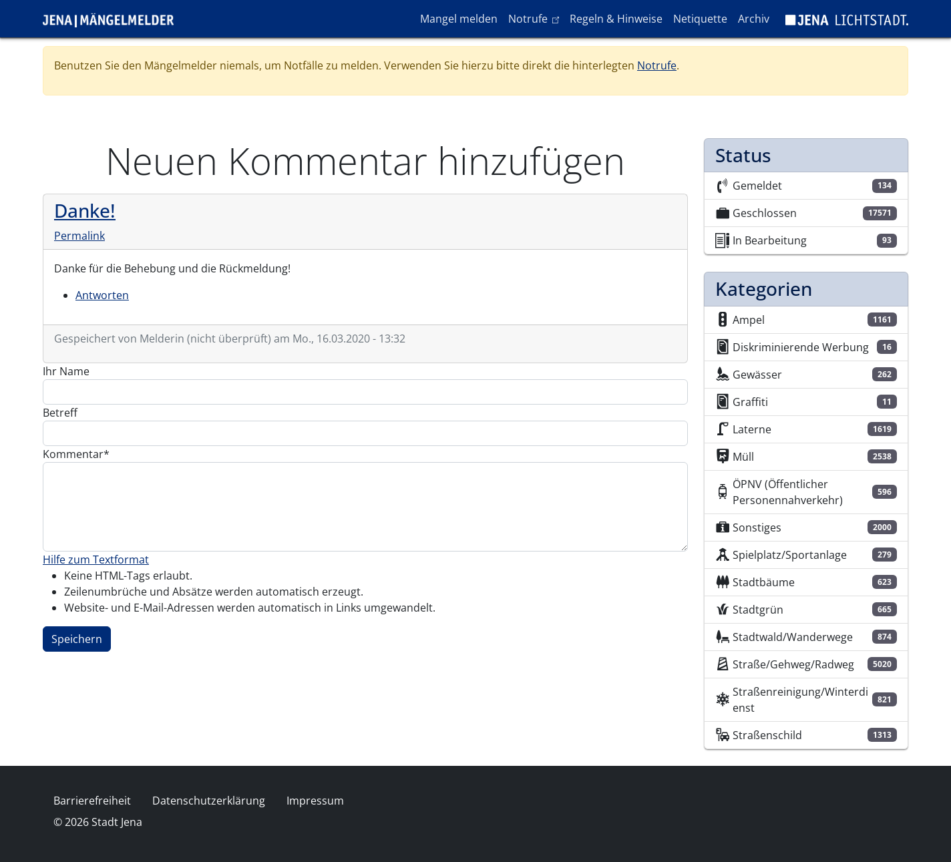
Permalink (79, 235)
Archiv (753, 18)
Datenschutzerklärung (208, 800)
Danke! (85, 210)
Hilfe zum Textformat (96, 559)
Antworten (102, 295)
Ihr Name (66, 371)
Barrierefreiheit (92, 800)
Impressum (315, 800)
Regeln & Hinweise (616, 18)
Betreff (60, 412)
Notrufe (536, 18)
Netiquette (700, 18)
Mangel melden (459, 18)
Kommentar (73, 454)
